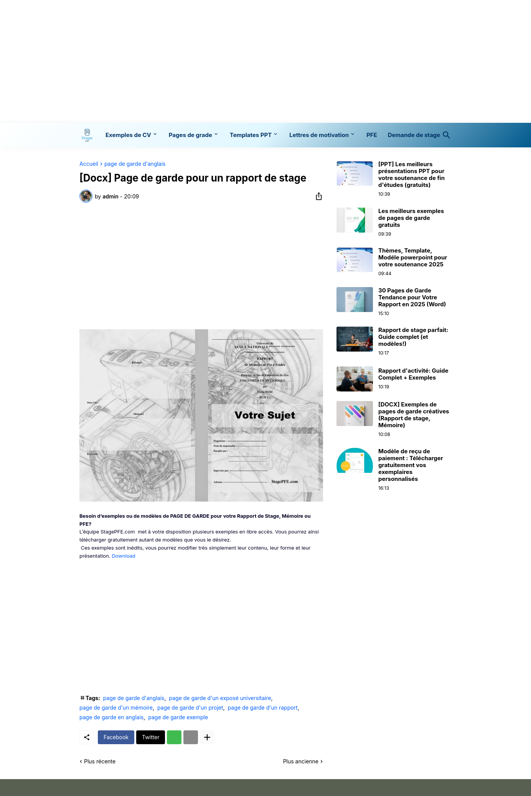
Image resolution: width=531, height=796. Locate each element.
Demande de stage (414, 135)
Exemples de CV (128, 135)
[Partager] (316, 196)
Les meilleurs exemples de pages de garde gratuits (411, 218)
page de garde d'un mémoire (116, 707)
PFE (371, 135)
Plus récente (99, 761)
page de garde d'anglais (135, 164)
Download (123, 556)
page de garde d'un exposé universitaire (220, 698)
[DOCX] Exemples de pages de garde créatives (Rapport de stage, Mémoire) (413, 415)
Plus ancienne (300, 761)
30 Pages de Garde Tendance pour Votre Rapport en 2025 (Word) (412, 297)
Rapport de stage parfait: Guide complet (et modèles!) (413, 337)
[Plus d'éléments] (207, 737)
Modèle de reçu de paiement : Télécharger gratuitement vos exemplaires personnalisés (410, 465)
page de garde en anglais (111, 717)
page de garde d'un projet (190, 707)
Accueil (88, 164)
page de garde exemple (178, 717)
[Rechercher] (445, 135)
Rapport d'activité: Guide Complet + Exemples (413, 374)
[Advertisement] (265, 61)
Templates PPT (251, 135)
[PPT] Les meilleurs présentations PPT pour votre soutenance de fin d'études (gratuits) (411, 174)
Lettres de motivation (319, 135)
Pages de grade (190, 135)
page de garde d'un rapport (263, 707)
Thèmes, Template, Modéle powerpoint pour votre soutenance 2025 (412, 257)
